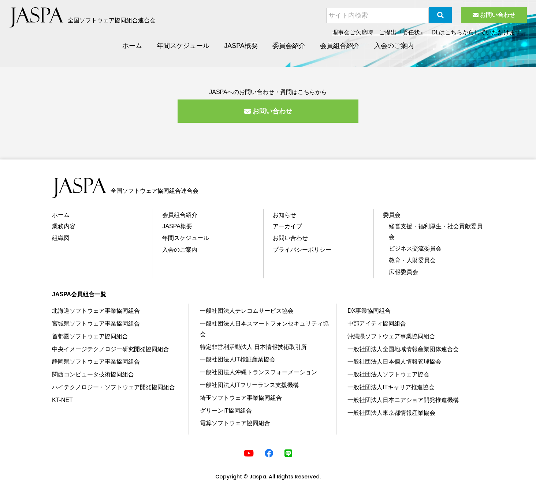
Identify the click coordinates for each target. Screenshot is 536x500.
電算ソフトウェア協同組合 (235, 423)
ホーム (132, 45)
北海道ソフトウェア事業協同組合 (96, 311)
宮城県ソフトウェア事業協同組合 (96, 323)
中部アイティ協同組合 (376, 323)
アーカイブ (287, 226)
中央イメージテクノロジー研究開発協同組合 (110, 349)
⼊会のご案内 (179, 250)
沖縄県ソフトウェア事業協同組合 (391, 336)
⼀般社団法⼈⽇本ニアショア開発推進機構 (403, 400)
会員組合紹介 (340, 45)
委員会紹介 (288, 45)
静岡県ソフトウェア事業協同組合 (96, 361)
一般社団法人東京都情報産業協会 (391, 413)
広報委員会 (403, 272)
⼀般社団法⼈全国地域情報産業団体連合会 (403, 349)
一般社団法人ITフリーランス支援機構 (249, 385)
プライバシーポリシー (302, 250)
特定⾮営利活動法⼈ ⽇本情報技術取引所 (253, 347)
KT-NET (62, 400)
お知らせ (284, 215)
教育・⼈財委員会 (412, 260)
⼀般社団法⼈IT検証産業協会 (237, 359)
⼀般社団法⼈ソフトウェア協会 (388, 374)
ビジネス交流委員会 (415, 248)
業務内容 (63, 226)
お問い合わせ (494, 15)
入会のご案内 (394, 45)
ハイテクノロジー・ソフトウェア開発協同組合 (113, 387)
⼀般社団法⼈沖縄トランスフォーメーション (258, 372)
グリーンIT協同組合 (226, 410)
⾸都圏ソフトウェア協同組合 (90, 336)
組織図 (61, 238)
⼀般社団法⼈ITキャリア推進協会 (391, 387)
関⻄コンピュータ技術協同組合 (93, 374)
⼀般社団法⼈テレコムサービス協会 (247, 311)
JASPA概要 (241, 45)
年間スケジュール (183, 45)
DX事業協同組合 (369, 311)
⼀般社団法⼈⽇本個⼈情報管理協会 (394, 361)
